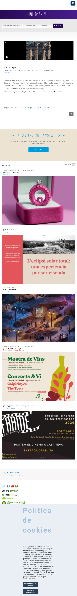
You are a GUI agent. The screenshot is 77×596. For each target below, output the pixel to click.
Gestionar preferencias (30, 591)
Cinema (12, 409)
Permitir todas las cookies (30, 584)
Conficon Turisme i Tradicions (51, 92)
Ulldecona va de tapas (11, 172)
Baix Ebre (40, 107)
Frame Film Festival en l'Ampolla (14, 407)
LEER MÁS (38, 150)
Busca (56, 25)
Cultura (6, 233)
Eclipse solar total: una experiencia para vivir (19, 231)
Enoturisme (7, 350)
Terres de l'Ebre (50, 107)
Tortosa (15, 107)
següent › (73, 164)
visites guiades (30, 107)
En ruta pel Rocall (9, 289)
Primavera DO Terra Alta (12, 348)
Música (15, 350)
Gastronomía (8, 174)
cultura (21, 107)
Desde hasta (18, 170)
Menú (72, 3)
